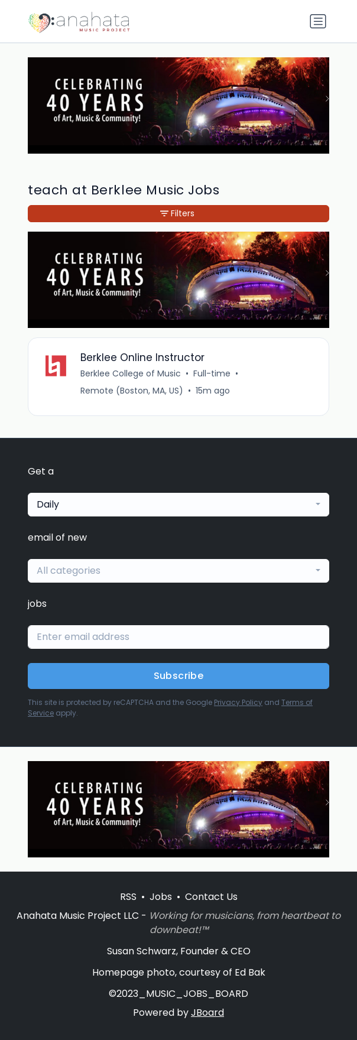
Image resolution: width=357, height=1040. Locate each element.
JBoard (207, 1012)
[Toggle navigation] (318, 21)
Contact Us (211, 897)
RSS (128, 897)
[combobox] (178, 504)
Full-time (212, 373)
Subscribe (179, 675)
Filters (177, 213)
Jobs (161, 897)
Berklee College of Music (130, 373)
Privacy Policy (238, 702)
